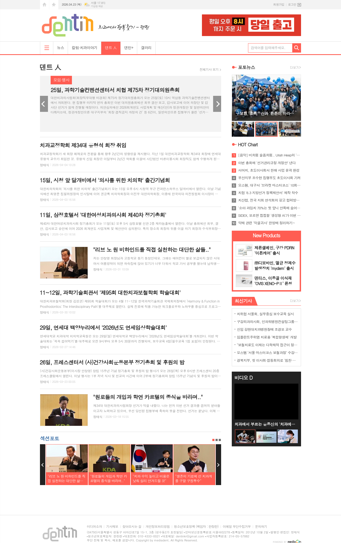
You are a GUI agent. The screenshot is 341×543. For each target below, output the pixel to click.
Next (217, 104)
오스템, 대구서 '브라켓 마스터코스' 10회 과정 (269, 185)
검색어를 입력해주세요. (268, 47)
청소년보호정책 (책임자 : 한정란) (196, 527)
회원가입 (278, 4)
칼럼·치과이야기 (84, 47)
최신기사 (243, 301)
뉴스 (60, 47)
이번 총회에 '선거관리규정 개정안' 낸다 (267, 162)
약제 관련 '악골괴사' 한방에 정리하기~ (266, 223)
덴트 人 (110, 47)
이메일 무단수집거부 (237, 527)
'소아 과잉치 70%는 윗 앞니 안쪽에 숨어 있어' (269, 208)
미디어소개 (94, 527)
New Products (266, 235)
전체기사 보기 (209, 69)
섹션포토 (49, 438)
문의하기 (261, 527)
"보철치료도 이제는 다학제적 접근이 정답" (267, 344)
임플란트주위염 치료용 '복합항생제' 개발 (267, 337)
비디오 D (243, 377)
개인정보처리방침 (158, 527)
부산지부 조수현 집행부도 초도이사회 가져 (269, 177)
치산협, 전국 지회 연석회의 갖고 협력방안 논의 (269, 200)
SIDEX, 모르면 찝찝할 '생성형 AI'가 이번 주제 (269, 215)
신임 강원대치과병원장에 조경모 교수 (264, 329)
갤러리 (146, 47)
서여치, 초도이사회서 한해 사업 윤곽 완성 (268, 170)
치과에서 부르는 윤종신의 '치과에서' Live (266, 424)
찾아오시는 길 (132, 527)
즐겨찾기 (53, 4)
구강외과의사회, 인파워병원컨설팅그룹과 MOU (267, 321)
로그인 (292, 4)
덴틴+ (128, 47)
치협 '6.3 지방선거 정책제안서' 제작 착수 (268, 192)
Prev (44, 104)
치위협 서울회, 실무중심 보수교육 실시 (265, 313)
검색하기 (296, 48)
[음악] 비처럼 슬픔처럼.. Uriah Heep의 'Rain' (269, 155)
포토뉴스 (246, 67)
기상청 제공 (97, 6)
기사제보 (112, 527)
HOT (248, 144)
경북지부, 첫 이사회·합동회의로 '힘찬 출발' (267, 360)
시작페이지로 (44, 4)
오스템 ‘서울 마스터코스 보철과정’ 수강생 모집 (267, 352)
